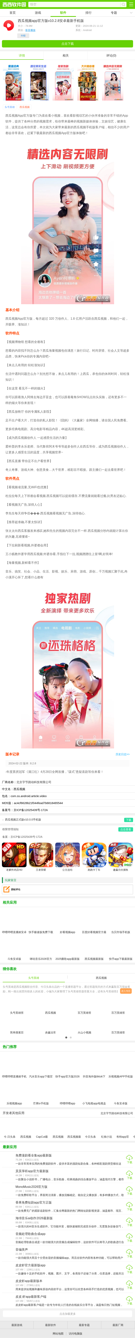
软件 (63, 12)
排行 (88, 12)
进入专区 (126, 991)
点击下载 (67, 43)
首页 (12, 12)
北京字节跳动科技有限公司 (33, 782)
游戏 (38, 12)
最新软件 (50, 1325)
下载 (129, 1162)
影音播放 (30, 30)
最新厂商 (118, 1325)
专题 (114, 12)
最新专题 (84, 1325)
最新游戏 (16, 1325)
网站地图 (58, 1333)
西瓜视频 (25, 107)
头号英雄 (10, 107)
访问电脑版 (75, 1333)
